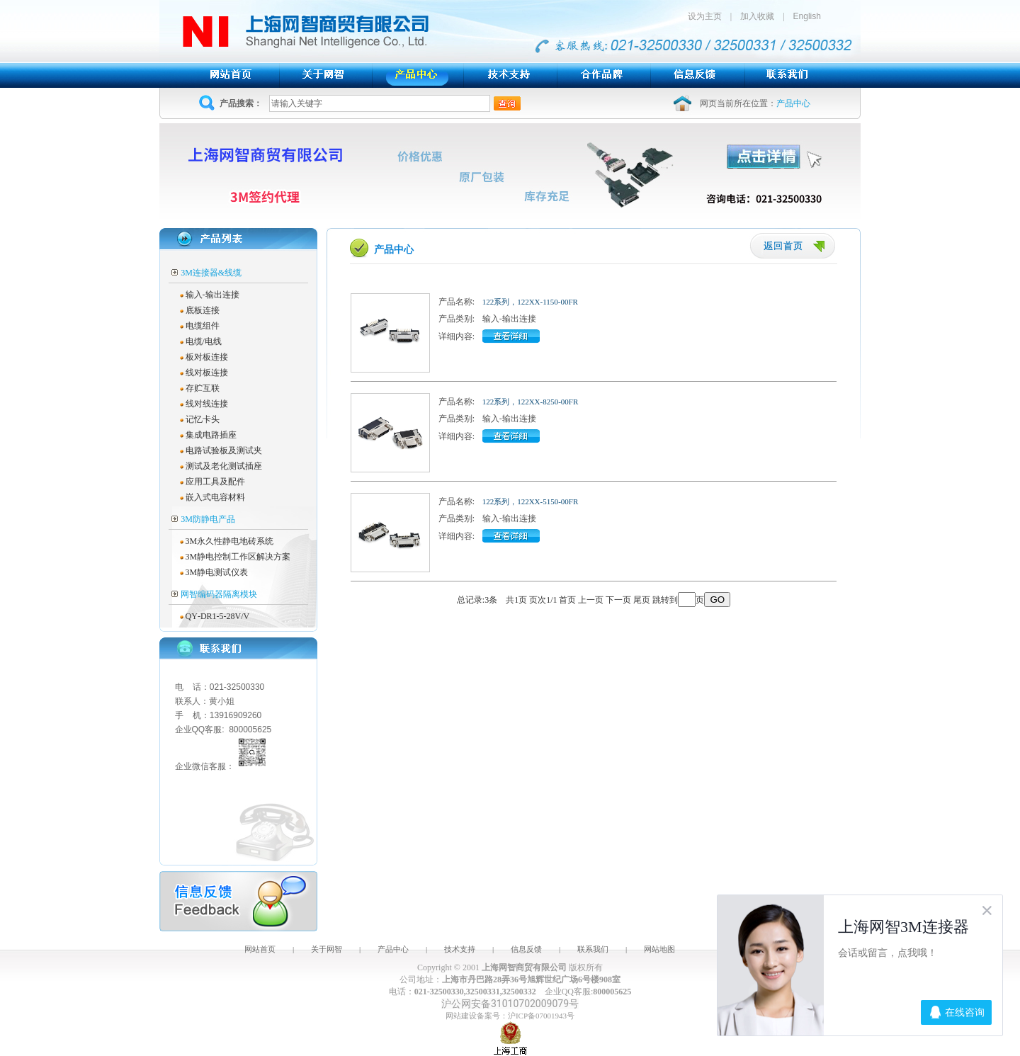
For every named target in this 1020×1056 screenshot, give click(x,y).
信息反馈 (526, 949)
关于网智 (326, 949)
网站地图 (659, 949)
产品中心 (393, 949)
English (807, 16)
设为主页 (709, 16)
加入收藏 (757, 16)
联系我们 (592, 949)
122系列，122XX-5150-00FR (530, 501)
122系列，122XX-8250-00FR (530, 401)
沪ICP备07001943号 (541, 1015)
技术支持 (459, 949)
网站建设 (461, 1015)
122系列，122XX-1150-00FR (530, 301)
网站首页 (260, 949)
